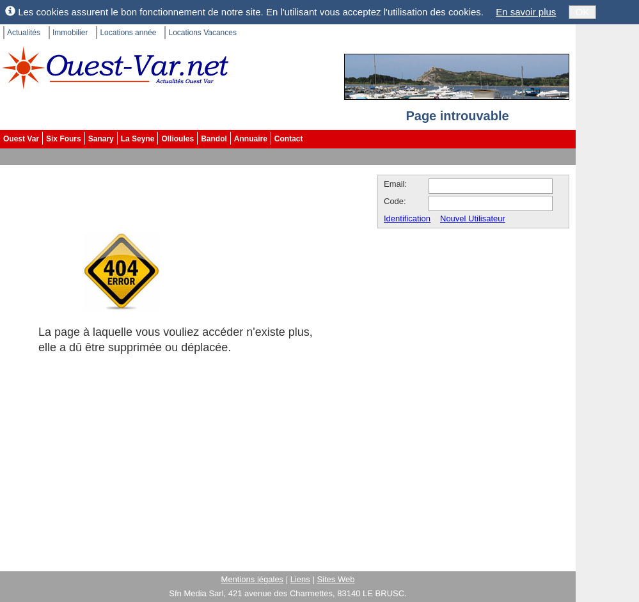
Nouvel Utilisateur (472, 218)
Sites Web (335, 579)
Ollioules (177, 138)
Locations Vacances (202, 32)
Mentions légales (252, 579)
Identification (407, 218)
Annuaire (250, 138)
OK (583, 11)
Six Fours (63, 138)
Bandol (214, 138)
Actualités (23, 32)
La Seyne (138, 138)
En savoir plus (526, 11)
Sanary (101, 138)
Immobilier (70, 32)
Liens (300, 579)
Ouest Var (21, 138)
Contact (288, 138)
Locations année (128, 32)
